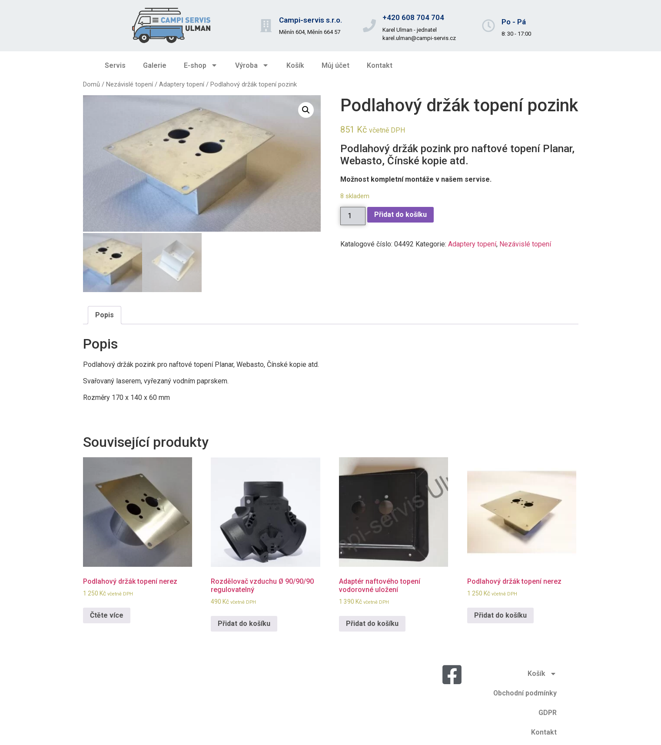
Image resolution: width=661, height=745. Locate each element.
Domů (91, 84)
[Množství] (352, 216)
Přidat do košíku (400, 214)
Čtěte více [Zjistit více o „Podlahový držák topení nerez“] (106, 614)
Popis (104, 313)
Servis (115, 65)
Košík (295, 65)
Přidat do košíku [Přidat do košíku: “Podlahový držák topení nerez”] (500, 614)
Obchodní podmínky (525, 692)
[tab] (104, 314)
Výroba (252, 65)
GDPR (547, 711)
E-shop (201, 65)
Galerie (154, 65)
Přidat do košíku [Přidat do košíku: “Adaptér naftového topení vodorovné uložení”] (372, 622)
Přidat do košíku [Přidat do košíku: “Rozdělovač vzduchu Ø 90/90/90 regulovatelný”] (244, 622)
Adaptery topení (181, 84)
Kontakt (379, 65)
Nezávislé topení (129, 84)
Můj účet (335, 65)
